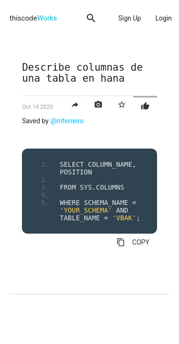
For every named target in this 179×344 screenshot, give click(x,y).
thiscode (33, 18)
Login (163, 18)
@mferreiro (67, 121)
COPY (132, 242)
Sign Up (129, 18)
